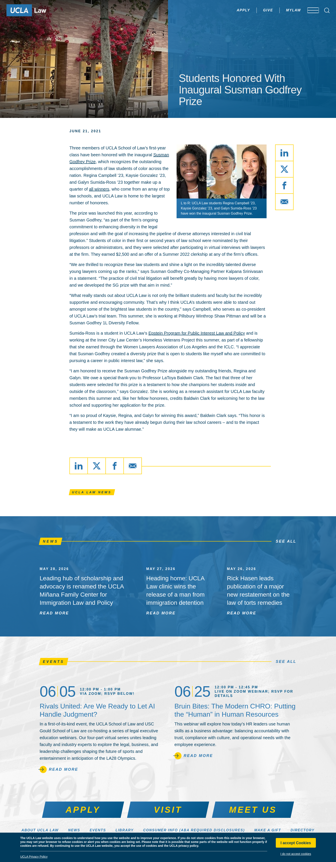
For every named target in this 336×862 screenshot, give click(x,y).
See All (286, 541)
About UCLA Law (39, 830)
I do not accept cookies (295, 854)
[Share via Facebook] (284, 185)
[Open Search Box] (327, 10)
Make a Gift (267, 830)
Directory (303, 830)
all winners (99, 189)
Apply (230, 10)
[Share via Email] (284, 202)
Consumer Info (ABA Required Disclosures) (194, 830)
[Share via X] (284, 169)
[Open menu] (310, 10)
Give (255, 10)
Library (125, 830)
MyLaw (280, 10)
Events (98, 830)
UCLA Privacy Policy (34, 856)
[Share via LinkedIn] (284, 153)
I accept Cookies (295, 843)
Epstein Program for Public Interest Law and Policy (196, 333)
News (74, 830)
